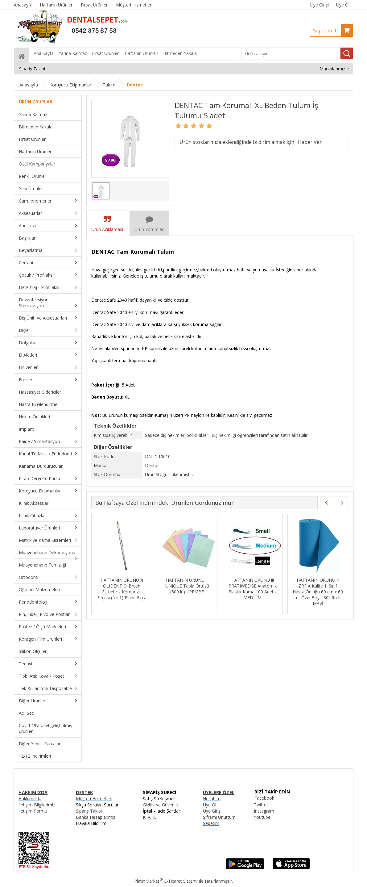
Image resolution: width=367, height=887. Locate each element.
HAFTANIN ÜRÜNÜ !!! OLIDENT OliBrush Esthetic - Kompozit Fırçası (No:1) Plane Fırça (121, 588)
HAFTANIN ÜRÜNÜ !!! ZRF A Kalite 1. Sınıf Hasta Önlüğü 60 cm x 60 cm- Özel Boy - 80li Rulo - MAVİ (317, 591)
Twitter (261, 805)
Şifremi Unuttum (219, 817)
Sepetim (327, 30)
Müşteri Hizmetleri (94, 798)
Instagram (264, 811)
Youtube (262, 817)
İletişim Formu (33, 811)
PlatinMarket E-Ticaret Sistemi (166, 881)
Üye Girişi (319, 5)
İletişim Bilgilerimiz (37, 805)
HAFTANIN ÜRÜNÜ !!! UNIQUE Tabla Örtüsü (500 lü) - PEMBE (187, 586)
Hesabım (212, 798)
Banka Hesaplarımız (95, 817)
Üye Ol (342, 5)
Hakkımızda (30, 798)
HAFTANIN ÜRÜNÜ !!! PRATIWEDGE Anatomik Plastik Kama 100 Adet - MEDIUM (253, 588)
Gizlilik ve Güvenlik (161, 805)
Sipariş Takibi (89, 811)
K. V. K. (149, 817)
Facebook (264, 798)
